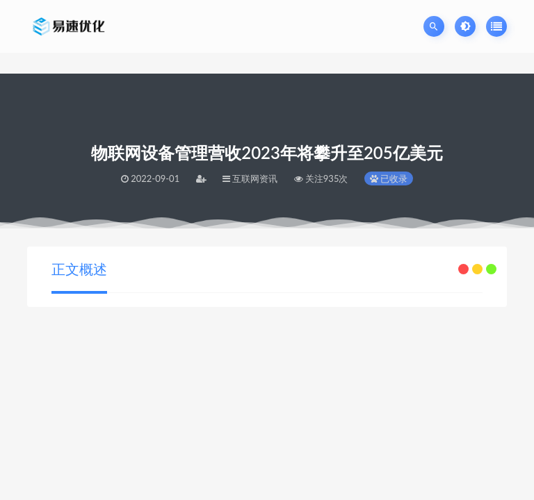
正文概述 (79, 268)
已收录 (388, 178)
